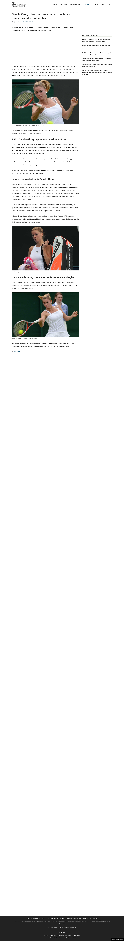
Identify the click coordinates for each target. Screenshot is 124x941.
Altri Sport (87, 4)
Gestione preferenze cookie (117, 939)
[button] (110, 4)
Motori (104, 4)
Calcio (96, 4)
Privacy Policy (65, 937)
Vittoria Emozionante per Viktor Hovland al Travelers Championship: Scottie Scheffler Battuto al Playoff (97, 72)
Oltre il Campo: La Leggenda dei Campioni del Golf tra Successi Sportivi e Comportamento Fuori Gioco (97, 47)
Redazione (57, 937)
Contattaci (73, 927)
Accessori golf (75, 4)
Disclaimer (73, 937)
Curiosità (54, 4)
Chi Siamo (50, 937)
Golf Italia (64, 4)
